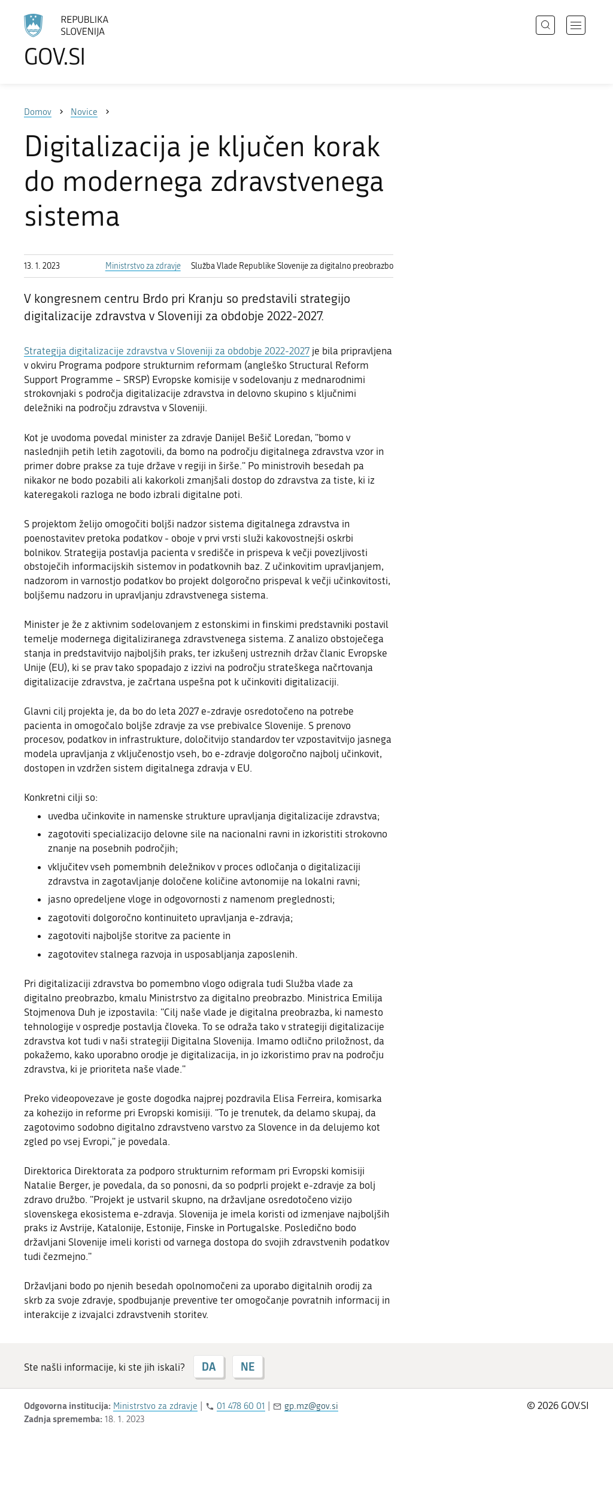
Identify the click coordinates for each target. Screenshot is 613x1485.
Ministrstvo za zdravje (143, 266)
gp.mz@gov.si (311, 1406)
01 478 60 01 (241, 1406)
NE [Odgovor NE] (247, 1366)
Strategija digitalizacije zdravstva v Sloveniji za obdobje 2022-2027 (166, 351)
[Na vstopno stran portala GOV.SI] (99, 41)
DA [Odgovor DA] (209, 1366)
